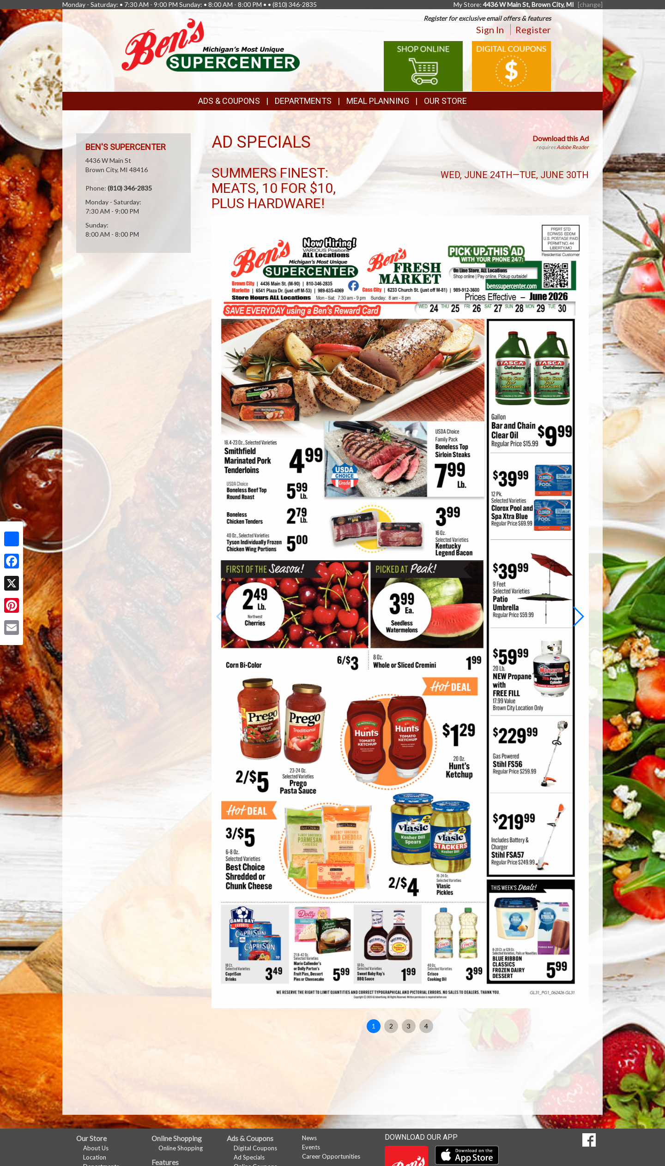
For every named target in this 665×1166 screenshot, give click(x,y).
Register (533, 29)
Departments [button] (303, 101)
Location (94, 1157)
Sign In (490, 29)
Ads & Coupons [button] (229, 101)
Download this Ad (560, 138)
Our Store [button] (445, 101)
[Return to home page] (210, 44)
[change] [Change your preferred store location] (590, 4)
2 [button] (391, 1026)
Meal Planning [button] (377, 101)
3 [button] (409, 1026)
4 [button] (426, 1026)
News (309, 1138)
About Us (96, 1148)
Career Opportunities (331, 1156)
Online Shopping (180, 1148)
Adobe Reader (572, 147)
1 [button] (373, 1026)
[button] (578, 616)
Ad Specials (249, 1157)
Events (311, 1147)
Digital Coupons (255, 1148)
